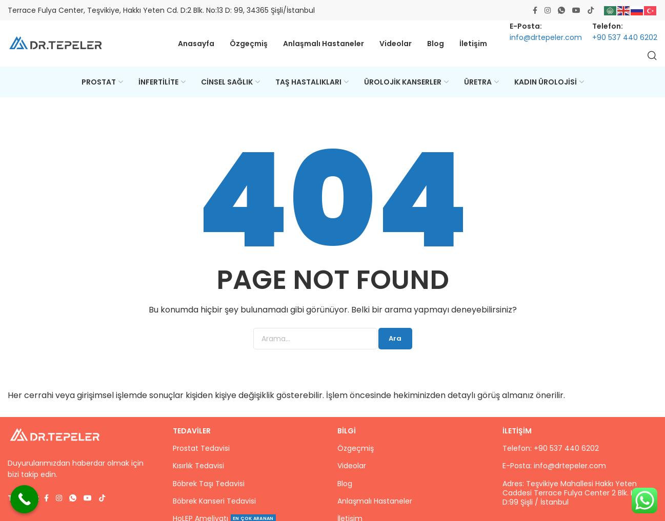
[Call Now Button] (24, 499)
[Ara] (652, 55)
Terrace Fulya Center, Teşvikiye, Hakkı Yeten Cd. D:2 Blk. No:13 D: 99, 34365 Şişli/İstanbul (161, 10)
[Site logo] (56, 43)
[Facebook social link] (535, 10)
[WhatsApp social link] (561, 10)
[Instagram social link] (547, 10)
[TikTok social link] (590, 10)
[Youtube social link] (576, 10)
